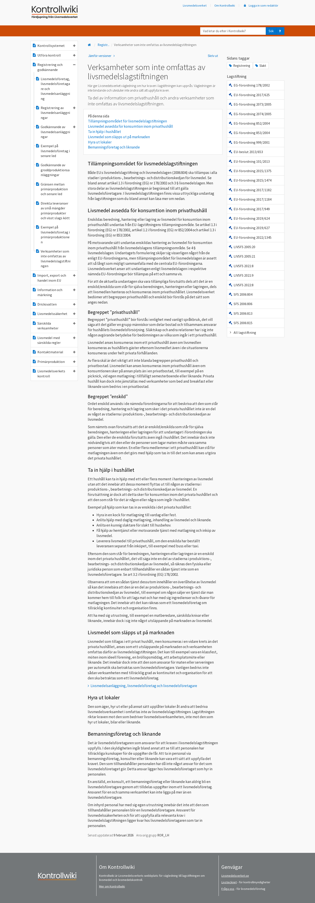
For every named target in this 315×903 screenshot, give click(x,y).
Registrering (239, 66)
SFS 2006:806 (240, 304)
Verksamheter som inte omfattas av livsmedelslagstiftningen (52, 258)
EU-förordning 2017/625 (249, 95)
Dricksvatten (53, 304)
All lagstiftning (242, 332)
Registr (103, 45)
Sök (271, 31)
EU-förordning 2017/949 (249, 209)
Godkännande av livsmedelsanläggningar (55, 132)
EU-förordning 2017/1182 (249, 190)
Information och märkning (53, 292)
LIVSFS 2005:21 (241, 256)
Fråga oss (227, 889)
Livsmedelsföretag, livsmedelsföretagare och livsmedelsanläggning (52, 89)
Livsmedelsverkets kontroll (53, 373)
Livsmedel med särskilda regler (53, 340)
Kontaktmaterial (53, 352)
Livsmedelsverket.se (235, 876)
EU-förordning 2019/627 (249, 228)
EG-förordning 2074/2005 (249, 114)
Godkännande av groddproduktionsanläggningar (52, 170)
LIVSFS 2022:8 (241, 285)
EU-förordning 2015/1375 (249, 171)
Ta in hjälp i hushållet (104, 131)
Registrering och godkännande (53, 67)
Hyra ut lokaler (100, 142)
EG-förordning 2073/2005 (249, 104)
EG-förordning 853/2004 (249, 133)
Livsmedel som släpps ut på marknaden (119, 136)
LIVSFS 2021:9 (241, 275)
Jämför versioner (102, 56)
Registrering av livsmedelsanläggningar (55, 113)
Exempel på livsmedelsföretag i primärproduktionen (52, 234)
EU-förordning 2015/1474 (249, 180)
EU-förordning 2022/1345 (249, 237)
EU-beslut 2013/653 (245, 152)
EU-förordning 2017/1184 (249, 199)
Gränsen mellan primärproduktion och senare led (51, 189)
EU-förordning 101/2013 (249, 161)
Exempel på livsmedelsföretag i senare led (52, 151)
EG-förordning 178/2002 (249, 85)
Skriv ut (213, 56)
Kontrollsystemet (53, 45)
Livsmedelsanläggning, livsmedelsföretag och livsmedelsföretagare (144, 685)
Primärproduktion (53, 361)
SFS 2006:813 (240, 313)
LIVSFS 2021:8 (241, 266)
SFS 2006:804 (240, 294)
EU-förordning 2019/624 (249, 218)
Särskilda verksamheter (53, 325)
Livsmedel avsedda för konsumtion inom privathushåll (130, 126)
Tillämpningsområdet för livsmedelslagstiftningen (127, 121)
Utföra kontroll (53, 55)
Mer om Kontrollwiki (112, 886)
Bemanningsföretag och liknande (114, 147)
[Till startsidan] (89, 45)
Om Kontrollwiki (224, 5)
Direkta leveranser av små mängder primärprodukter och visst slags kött (52, 210)
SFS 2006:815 (240, 323)
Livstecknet (229, 882)
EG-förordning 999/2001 (249, 142)
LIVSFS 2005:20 (241, 247)
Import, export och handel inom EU (53, 277)
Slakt (260, 66)
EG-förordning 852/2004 (249, 123)
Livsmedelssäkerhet (53, 313)
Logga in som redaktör (260, 5)
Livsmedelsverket (194, 5)
